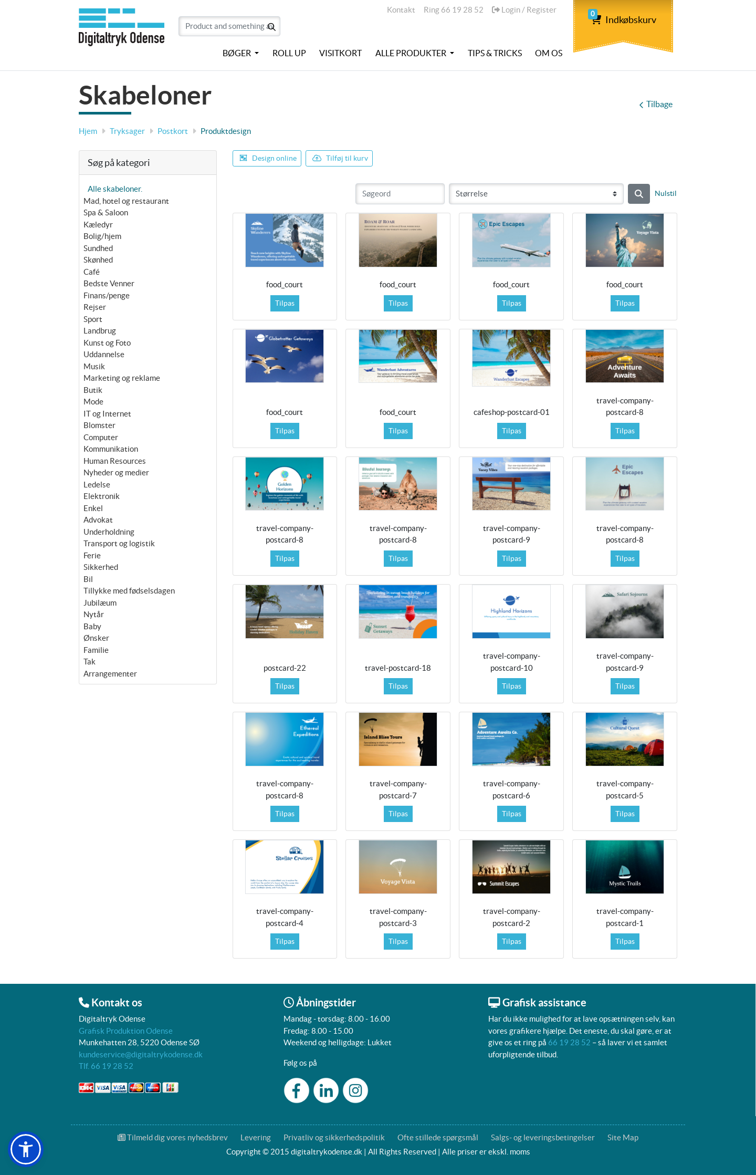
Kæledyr (98, 224)
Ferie (92, 555)
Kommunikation (110, 448)
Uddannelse (103, 354)
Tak (89, 661)
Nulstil (666, 193)
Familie (96, 650)
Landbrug (99, 330)
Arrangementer (110, 673)
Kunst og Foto (107, 342)
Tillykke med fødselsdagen (129, 590)
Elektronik (101, 496)
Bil (88, 579)
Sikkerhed (100, 567)
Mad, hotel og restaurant (126, 200)
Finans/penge (106, 295)
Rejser (94, 307)
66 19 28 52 (569, 1042)
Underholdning (108, 531)
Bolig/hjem (102, 236)
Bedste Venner (108, 283)
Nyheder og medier (116, 472)
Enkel (93, 508)
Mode (93, 401)
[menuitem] (241, 53)
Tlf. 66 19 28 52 (106, 1066)
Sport (92, 319)
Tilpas (285, 303)
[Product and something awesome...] (229, 26)
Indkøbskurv (623, 19)
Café (91, 271)
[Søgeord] (400, 194)
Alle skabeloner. (115, 188)
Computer (100, 437)
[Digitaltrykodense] (123, 33)
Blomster (99, 425)
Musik (94, 366)
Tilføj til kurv (340, 158)
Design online (268, 158)
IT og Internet (107, 413)
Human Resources (114, 460)
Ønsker (96, 637)
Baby (92, 626)
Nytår (93, 614)
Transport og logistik (119, 543)
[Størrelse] (536, 194)
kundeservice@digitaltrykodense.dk (141, 1054)
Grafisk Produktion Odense (126, 1030)
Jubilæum (100, 602)
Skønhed (98, 259)
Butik (92, 390)
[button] (25, 1149)
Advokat (98, 519)
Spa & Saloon (105, 212)
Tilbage (656, 104)
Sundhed (98, 248)
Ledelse (96, 484)
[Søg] (639, 194)
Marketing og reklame (121, 377)
